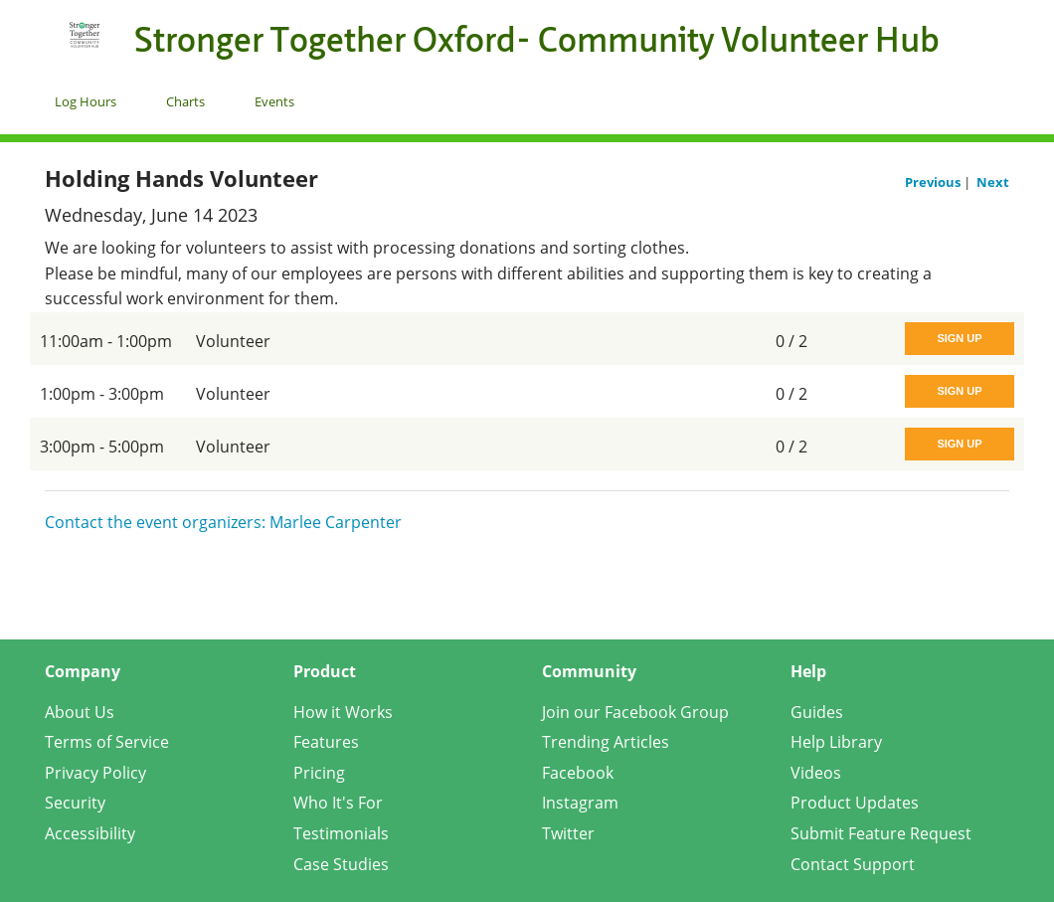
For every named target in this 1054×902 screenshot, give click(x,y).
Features (326, 742)
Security (75, 802)
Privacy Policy (95, 773)
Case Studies (341, 864)
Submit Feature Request (880, 833)
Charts (185, 101)
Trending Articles (605, 742)
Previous (934, 182)
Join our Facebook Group (635, 712)
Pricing (319, 773)
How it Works (343, 712)
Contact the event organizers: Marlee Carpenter (223, 522)
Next (992, 182)
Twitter (568, 833)
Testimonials (341, 833)
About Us (79, 712)
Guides (816, 712)
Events (274, 101)
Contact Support (852, 864)
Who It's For (338, 802)
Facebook (578, 773)
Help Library (836, 742)
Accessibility (90, 833)
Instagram (580, 802)
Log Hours (85, 101)
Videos (815, 773)
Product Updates (854, 802)
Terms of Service (107, 742)
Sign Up (959, 338)
